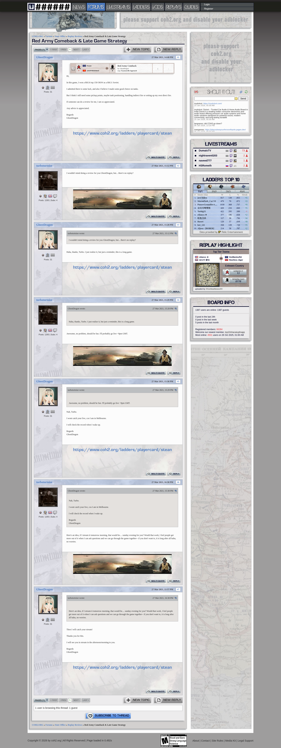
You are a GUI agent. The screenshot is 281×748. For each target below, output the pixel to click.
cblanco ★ (202, 215)
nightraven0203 (208, 155)
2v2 (214, 191)
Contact (205, 740)
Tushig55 (201, 211)
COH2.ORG (37, 36)
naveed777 (205, 160)
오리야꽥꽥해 (203, 208)
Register (208, 9)
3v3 (228, 191)
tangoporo (198, 123)
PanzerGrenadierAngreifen (210, 204)
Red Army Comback (127, 66)
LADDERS (141, 7)
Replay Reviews (75, 36)
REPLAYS (173, 7)
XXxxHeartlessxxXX (214, 289)
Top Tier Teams (221, 252)
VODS (158, 7)
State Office (60, 36)
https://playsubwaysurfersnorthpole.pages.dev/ (225, 130)
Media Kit (230, 740)
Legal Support (245, 740)
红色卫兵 (201, 218)
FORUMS (96, 7)
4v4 (242, 191)
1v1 (200, 191)
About (196, 740)
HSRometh (205, 165)
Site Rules (218, 740)
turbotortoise (44, 165)
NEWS (79, 7)
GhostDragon (44, 57)
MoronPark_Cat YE (206, 201)
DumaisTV (205, 150)
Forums (49, 36)
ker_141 (201, 225)
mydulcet (198, 103)
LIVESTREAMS (118, 7)
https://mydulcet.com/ (212, 103)
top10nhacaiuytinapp (235, 332)
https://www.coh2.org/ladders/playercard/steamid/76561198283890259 (150, 133)
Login (207, 4)
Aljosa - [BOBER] (205, 228)
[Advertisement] (186, 20)
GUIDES (191, 7)
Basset (200, 221)
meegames (199, 130)
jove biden (202, 198)
